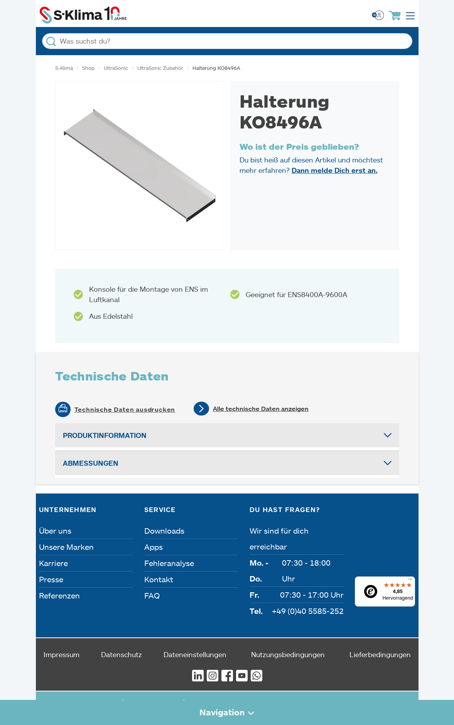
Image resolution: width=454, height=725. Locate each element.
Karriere (53, 563)
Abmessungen (90, 463)
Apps (153, 546)
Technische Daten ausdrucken (125, 409)
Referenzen (59, 595)
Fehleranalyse (169, 563)
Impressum (61, 654)
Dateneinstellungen (195, 654)
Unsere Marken (66, 546)
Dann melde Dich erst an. (335, 170)
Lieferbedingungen (380, 654)
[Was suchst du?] (227, 41)
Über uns (55, 530)
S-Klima (64, 68)
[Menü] (410, 581)
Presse (51, 579)
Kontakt (158, 579)
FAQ (152, 595)
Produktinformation (105, 435)
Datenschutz (121, 654)
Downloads (164, 530)
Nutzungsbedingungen (288, 654)
